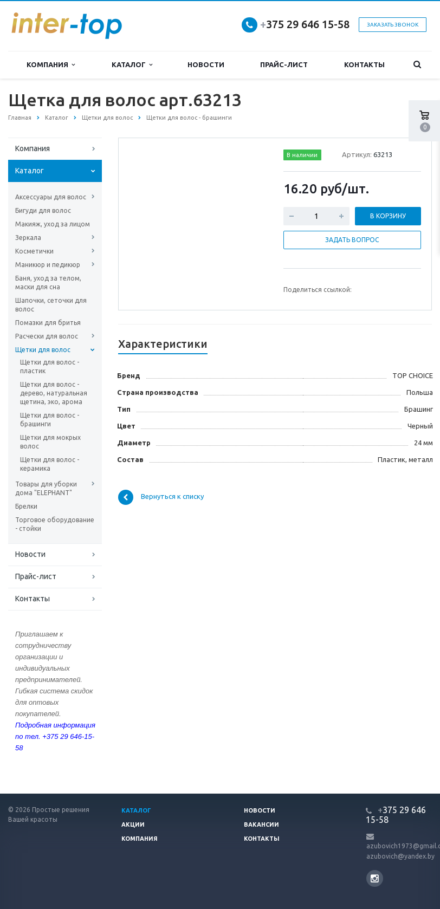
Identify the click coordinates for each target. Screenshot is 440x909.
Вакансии (261, 824)
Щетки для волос (42, 349)
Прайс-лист (284, 64)
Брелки (26, 506)
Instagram (375, 878)
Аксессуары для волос (50, 196)
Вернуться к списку (161, 497)
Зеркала (28, 237)
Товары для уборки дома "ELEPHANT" (46, 488)
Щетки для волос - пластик (49, 366)
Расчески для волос (46, 336)
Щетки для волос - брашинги (49, 419)
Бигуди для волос (43, 210)
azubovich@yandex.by (400, 856)
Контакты (364, 64)
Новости (205, 64)
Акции (133, 824)
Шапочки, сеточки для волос (51, 305)
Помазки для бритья (48, 322)
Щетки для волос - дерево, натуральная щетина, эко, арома (53, 393)
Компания (51, 65)
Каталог (132, 65)
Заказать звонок (392, 25)
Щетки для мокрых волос (50, 442)
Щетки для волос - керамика (49, 464)
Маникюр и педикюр (47, 264)
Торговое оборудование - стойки (54, 524)
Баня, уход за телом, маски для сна (48, 282)
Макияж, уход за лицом (52, 224)
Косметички (34, 251)
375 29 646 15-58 (305, 24)
